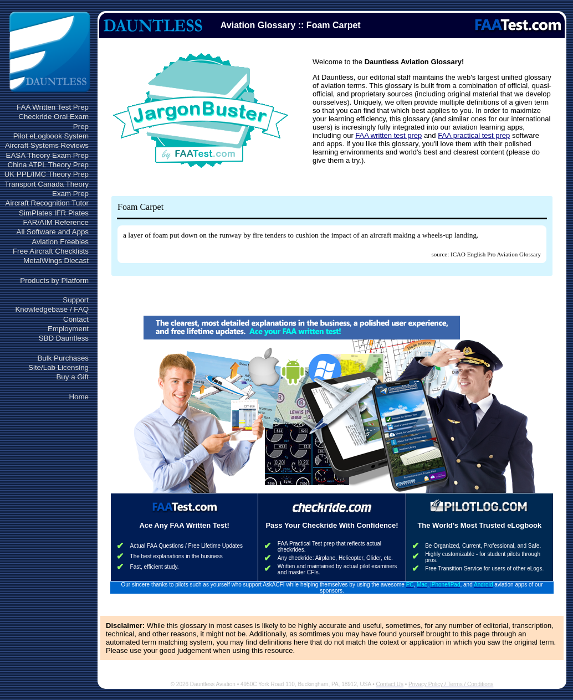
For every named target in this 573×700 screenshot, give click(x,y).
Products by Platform (54, 280)
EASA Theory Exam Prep (47, 155)
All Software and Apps (53, 232)
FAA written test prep (388, 135)
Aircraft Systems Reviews (47, 145)
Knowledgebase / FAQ (52, 309)
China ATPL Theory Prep (48, 165)
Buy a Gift (72, 377)
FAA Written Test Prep (53, 107)
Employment (68, 329)
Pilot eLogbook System (51, 136)
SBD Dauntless (64, 338)
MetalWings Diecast (56, 260)
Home (79, 397)
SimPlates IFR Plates (54, 213)
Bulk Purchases (63, 358)
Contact (76, 319)
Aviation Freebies (60, 242)
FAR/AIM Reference (56, 222)
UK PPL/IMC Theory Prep (46, 174)
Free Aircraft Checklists (51, 251)
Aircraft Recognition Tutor (47, 203)
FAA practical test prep (474, 135)
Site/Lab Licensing (58, 367)
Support (76, 300)
